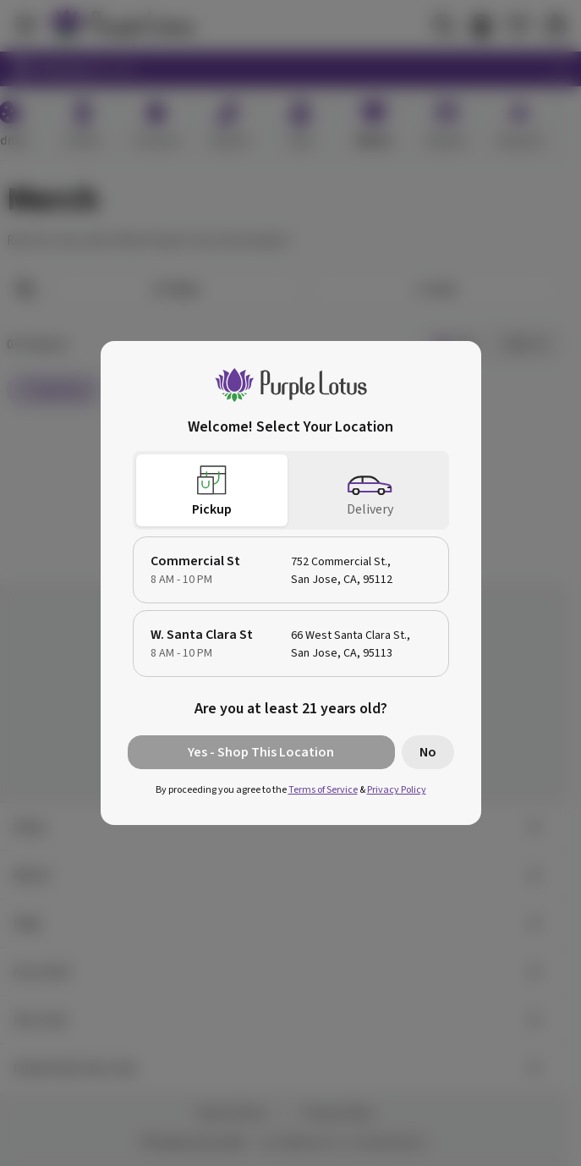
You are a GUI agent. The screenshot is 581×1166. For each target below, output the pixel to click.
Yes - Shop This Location (261, 752)
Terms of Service (323, 790)
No (427, 752)
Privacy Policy (396, 790)
